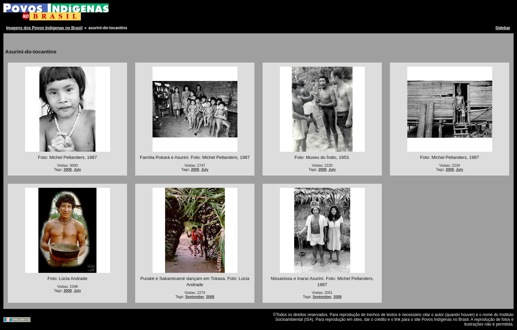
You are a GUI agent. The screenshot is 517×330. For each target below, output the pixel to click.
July (77, 169)
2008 (68, 169)
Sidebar (502, 28)
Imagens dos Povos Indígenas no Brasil (44, 28)
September (194, 297)
